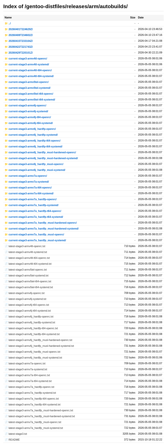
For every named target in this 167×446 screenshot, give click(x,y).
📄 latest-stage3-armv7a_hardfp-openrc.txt (29, 387)
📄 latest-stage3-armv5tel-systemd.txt (26, 275)
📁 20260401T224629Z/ (19, 29)
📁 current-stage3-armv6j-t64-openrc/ (28, 117)
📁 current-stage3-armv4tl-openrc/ (26, 58)
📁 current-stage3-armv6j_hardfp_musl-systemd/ (35, 170)
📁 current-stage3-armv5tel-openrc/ (27, 82)
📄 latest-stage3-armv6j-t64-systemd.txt (28, 310)
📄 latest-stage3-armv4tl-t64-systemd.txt (28, 263)
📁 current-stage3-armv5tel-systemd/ (27, 87)
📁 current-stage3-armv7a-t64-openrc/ (28, 187)
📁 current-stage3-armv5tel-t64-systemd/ (30, 99)
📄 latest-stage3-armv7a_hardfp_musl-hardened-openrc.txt (39, 410)
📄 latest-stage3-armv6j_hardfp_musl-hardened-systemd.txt (39, 346)
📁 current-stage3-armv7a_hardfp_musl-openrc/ (34, 234)
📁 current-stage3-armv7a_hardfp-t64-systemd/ (34, 217)
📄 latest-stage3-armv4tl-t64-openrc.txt (27, 258)
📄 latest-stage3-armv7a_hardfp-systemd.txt (30, 392)
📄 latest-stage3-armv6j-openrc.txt (25, 293)
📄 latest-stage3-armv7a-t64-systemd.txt (28, 381)
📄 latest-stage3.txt (16, 433)
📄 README (12, 439)
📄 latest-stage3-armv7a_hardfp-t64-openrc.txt (32, 398)
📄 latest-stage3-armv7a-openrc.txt (25, 363)
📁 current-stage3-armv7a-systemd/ (27, 181)
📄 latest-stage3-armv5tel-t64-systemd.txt (29, 287)
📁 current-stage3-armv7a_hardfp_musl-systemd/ (35, 240)
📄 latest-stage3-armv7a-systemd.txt (26, 369)
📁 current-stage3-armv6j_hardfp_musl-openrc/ (34, 164)
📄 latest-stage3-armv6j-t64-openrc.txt (27, 304)
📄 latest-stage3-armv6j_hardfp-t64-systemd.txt (32, 334)
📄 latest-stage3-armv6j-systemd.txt (25, 299)
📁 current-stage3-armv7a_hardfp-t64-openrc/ (33, 211)
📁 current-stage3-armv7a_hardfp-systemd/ (31, 205)
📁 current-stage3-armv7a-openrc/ (26, 175)
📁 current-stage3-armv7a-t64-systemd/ (29, 193)
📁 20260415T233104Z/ (19, 41)
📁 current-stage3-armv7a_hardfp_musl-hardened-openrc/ (41, 222)
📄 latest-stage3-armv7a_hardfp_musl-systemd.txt (34, 428)
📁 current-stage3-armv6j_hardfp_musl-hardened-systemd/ (41, 158)
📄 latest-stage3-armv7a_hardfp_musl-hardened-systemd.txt (40, 416)
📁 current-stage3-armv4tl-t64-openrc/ (28, 70)
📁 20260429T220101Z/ (19, 52)
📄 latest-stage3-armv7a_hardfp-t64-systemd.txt (33, 404)
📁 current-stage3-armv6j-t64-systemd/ (29, 123)
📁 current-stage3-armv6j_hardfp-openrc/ (30, 129)
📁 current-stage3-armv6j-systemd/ (26, 111)
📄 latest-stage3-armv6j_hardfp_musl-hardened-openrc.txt (38, 340)
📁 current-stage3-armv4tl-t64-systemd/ (29, 76)
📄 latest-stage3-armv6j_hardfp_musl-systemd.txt (33, 357)
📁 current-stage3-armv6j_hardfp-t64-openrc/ (33, 140)
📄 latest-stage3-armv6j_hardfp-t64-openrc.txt (31, 328)
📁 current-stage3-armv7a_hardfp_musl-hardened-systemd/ (42, 228)
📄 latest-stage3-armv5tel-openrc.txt (26, 269)
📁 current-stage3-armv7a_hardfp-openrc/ (31, 199)
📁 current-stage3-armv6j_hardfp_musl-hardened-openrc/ (40, 152)
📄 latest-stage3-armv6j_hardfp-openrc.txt (29, 316)
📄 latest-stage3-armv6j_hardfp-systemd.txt (30, 322)
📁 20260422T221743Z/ (19, 46)
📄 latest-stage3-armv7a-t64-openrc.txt (27, 375)
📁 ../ (8, 23)
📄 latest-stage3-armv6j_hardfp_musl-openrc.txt (32, 351)
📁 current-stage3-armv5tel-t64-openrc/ (29, 93)
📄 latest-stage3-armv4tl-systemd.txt (26, 252)
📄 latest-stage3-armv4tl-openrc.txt (25, 246)
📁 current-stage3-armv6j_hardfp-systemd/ (31, 134)
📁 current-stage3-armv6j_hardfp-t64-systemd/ (33, 146)
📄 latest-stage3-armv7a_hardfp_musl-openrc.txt (33, 422)
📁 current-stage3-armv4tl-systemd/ (27, 64)
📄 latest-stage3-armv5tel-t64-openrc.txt (28, 281)
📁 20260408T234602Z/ (19, 35)
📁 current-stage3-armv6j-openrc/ (25, 105)
